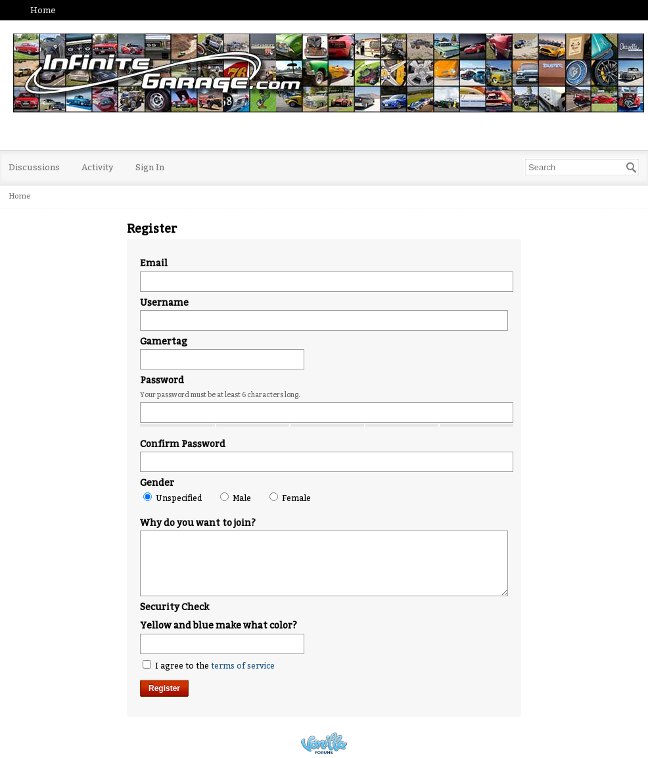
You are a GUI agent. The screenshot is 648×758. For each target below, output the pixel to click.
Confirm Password (182, 444)
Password (162, 380)
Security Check (174, 607)
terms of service (243, 666)
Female (290, 497)
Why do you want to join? (198, 523)
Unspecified (172, 497)
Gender (157, 482)
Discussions (34, 167)
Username (164, 302)
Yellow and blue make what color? (218, 625)
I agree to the (209, 665)
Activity (97, 167)
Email (154, 263)
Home (43, 10)
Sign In (149, 167)
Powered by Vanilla (324, 743)
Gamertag (163, 341)
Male (235, 497)
